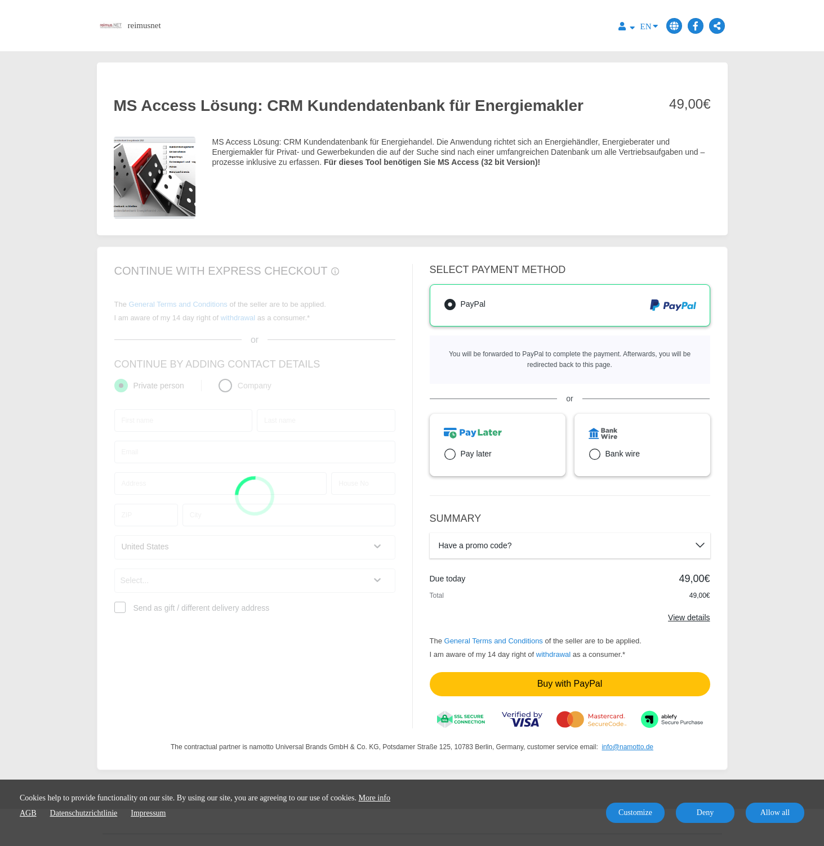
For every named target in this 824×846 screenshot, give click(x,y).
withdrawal (553, 654)
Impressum (148, 813)
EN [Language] (649, 25)
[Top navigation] (626, 28)
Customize (635, 812)
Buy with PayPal (570, 683)
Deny (705, 812)
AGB (28, 813)
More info (374, 798)
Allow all (775, 812)
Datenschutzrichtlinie (84, 813)
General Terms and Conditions (493, 641)
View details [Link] (689, 617)
